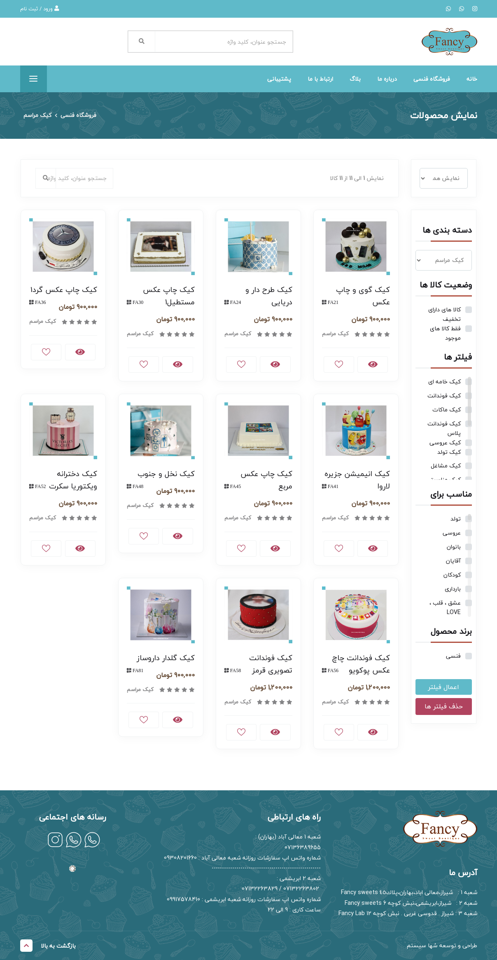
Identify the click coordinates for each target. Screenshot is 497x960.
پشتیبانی (279, 79)
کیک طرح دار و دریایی (268, 295)
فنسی (453, 656)
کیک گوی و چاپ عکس (363, 295)
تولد (455, 518)
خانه (472, 79)
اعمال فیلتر (443, 687)
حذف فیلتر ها (444, 706)
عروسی (452, 532)
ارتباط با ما (320, 79)
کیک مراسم (37, 115)
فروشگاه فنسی (431, 79)
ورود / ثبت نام (39, 8)
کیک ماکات (446, 409)
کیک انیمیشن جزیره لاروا (357, 480)
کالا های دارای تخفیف (444, 314)
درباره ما (387, 79)
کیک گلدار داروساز (166, 658)
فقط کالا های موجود (445, 333)
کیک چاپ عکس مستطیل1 (169, 295)
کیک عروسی (445, 442)
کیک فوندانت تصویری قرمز (270, 664)
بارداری (453, 588)
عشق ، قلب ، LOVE (445, 607)
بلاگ (355, 79)
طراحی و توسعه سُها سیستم (442, 945)
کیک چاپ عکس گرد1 (63, 289)
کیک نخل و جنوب (166, 473)
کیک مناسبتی (443, 479)
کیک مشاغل (446, 465)
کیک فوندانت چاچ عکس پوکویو (361, 664)
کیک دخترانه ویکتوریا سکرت (73, 480)
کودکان (452, 574)
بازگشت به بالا (48, 945)
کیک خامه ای (444, 381)
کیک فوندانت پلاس (444, 428)
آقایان (453, 560)
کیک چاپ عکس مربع (266, 480)
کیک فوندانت (444, 395)
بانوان (454, 546)
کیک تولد (449, 452)
